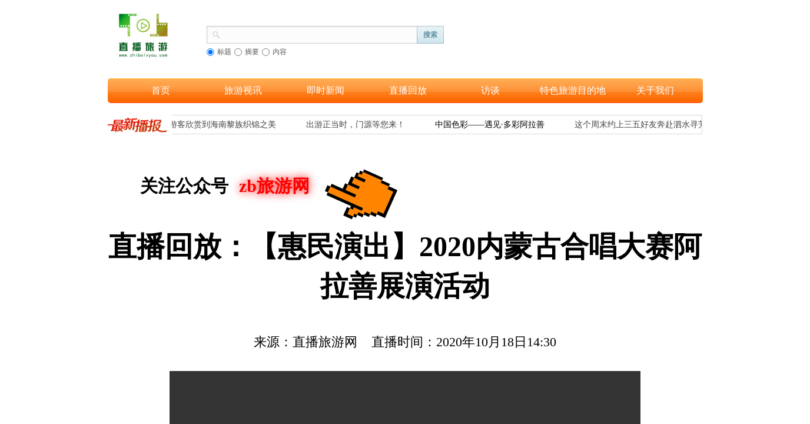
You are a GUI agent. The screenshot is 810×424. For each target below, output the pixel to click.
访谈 (490, 90)
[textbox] (319, 33)
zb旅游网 (274, 186)
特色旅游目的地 (573, 90)
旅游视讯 (243, 90)
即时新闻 (325, 90)
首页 (160, 90)
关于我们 (655, 90)
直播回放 (408, 90)
